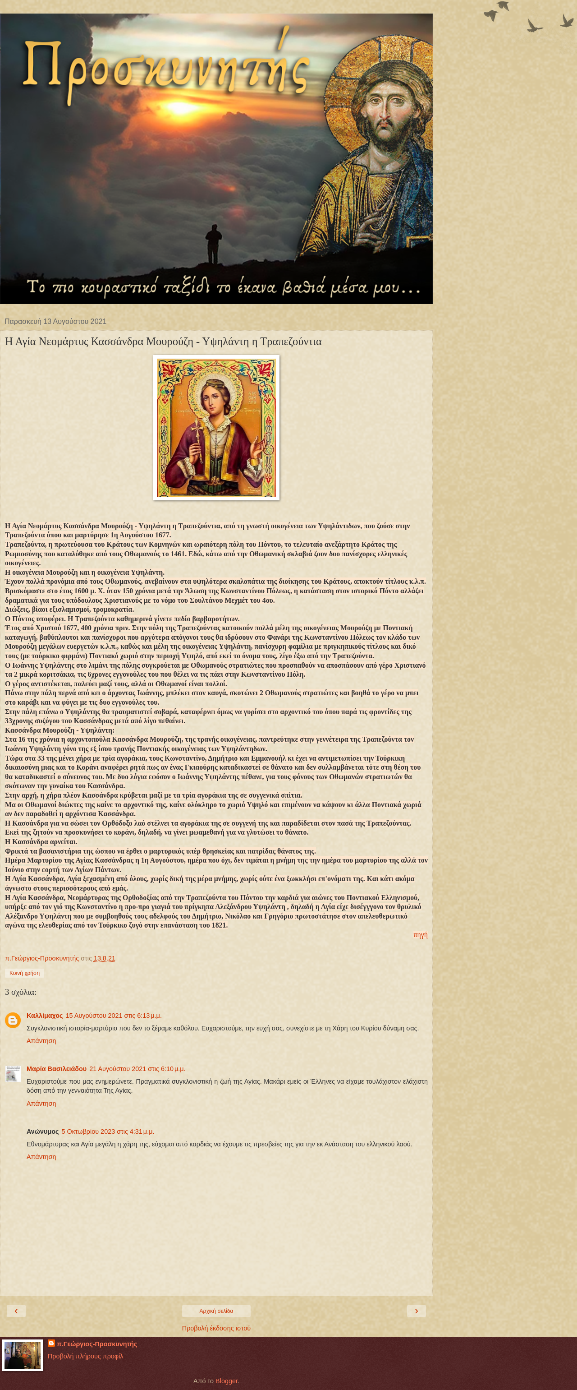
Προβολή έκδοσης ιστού (216, 1328)
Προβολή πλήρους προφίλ (86, 1356)
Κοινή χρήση (24, 973)
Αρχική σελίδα (217, 1311)
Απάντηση (41, 1040)
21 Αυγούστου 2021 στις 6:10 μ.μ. (137, 1068)
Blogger (226, 1381)
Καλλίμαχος (45, 1015)
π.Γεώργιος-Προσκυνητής (97, 1344)
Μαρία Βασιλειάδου (57, 1068)
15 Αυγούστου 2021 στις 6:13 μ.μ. (114, 1015)
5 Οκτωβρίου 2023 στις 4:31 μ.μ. (107, 1131)
